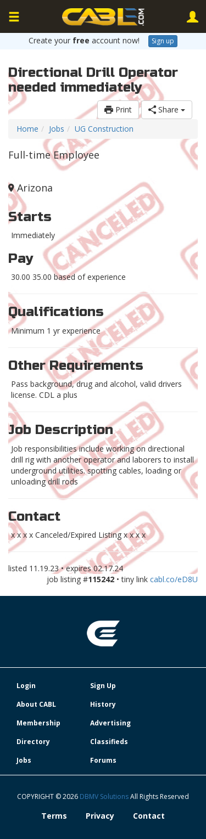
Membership (38, 723)
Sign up (163, 41)
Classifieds (109, 741)
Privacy (100, 815)
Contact (149, 815)
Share (166, 109)
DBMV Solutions (105, 796)
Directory (33, 741)
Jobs (56, 128)
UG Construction (104, 128)
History (103, 704)
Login (26, 685)
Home (27, 128)
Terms (54, 815)
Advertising (110, 723)
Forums (103, 760)
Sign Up (103, 685)
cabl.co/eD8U (174, 579)
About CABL (36, 704)
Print (118, 109)
